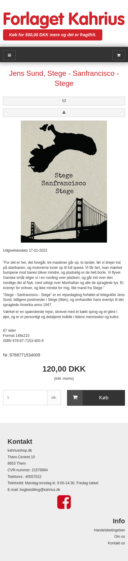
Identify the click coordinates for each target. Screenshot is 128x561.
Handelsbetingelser (109, 530)
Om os (119, 536)
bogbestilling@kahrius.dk (40, 490)
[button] (64, 101)
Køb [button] (87, 397)
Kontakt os (116, 543)
